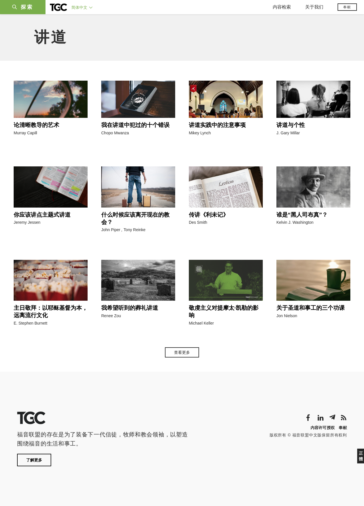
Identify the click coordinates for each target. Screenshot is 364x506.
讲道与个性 (290, 125)
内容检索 (282, 7)
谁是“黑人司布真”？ (302, 215)
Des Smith (198, 222)
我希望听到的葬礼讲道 (129, 308)
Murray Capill (25, 133)
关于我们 (314, 7)
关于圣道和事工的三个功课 (310, 308)
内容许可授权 (323, 427)
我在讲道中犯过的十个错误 (135, 125)
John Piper (110, 229)
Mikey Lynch (200, 133)
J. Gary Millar (288, 133)
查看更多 (182, 352)
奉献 (347, 7)
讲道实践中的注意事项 (217, 125)
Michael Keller (201, 323)
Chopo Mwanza (115, 133)
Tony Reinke (135, 229)
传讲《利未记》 (209, 215)
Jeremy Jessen (27, 222)
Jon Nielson (286, 315)
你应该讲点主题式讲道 (42, 215)
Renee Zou (111, 315)
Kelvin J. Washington (294, 222)
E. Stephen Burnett (30, 323)
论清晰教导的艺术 (36, 125)
